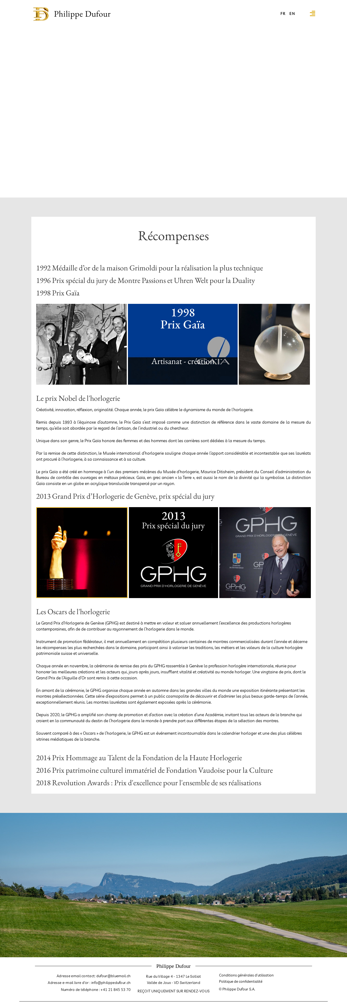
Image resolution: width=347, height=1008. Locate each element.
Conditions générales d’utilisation (246, 975)
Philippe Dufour (82, 13)
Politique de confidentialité (240, 981)
